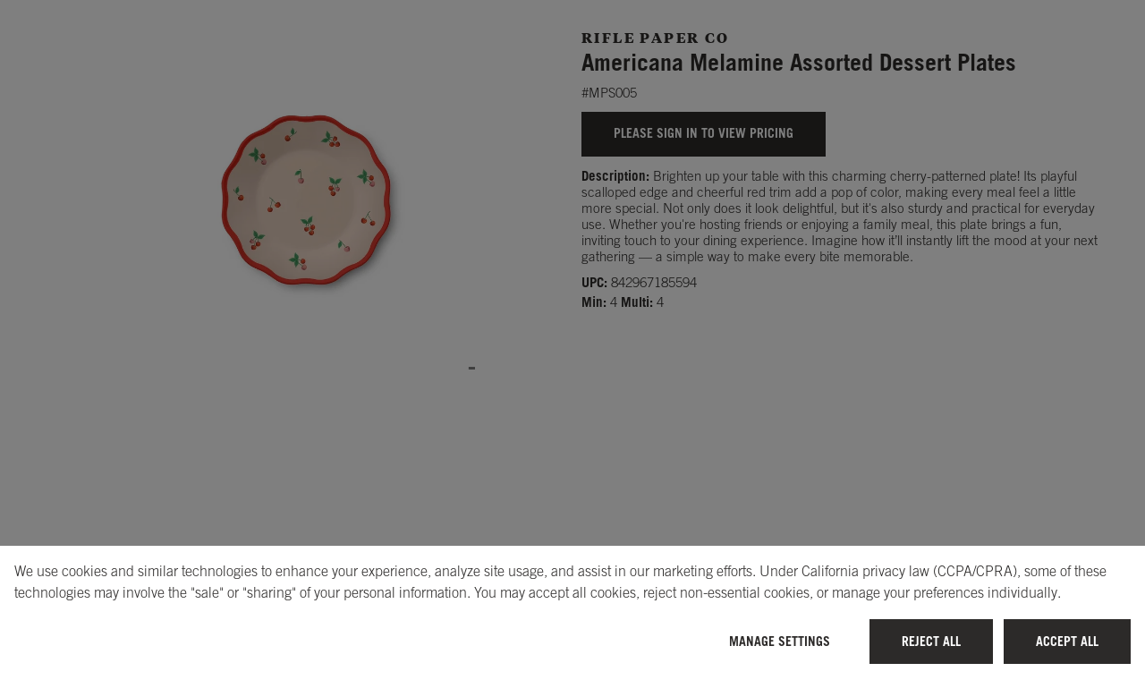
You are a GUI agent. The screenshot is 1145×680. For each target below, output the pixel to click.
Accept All (1067, 641)
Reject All (931, 641)
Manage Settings (779, 641)
